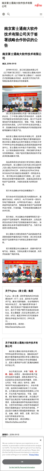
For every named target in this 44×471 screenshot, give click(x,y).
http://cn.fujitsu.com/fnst (16, 422)
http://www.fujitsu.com (15, 327)
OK (22, 462)
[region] (22, 454)
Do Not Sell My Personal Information (22, 467)
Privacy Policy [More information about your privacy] (34, 455)
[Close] (40, 440)
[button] (3, 14)
